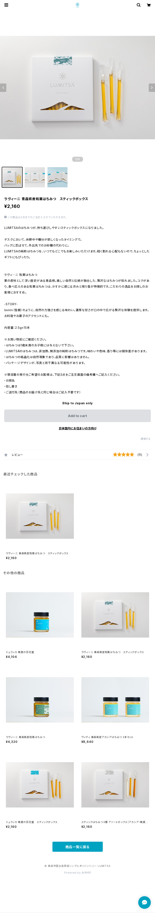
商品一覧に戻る (77, 847)
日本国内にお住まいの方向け (77, 428)
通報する (146, 438)
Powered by (77, 872)
